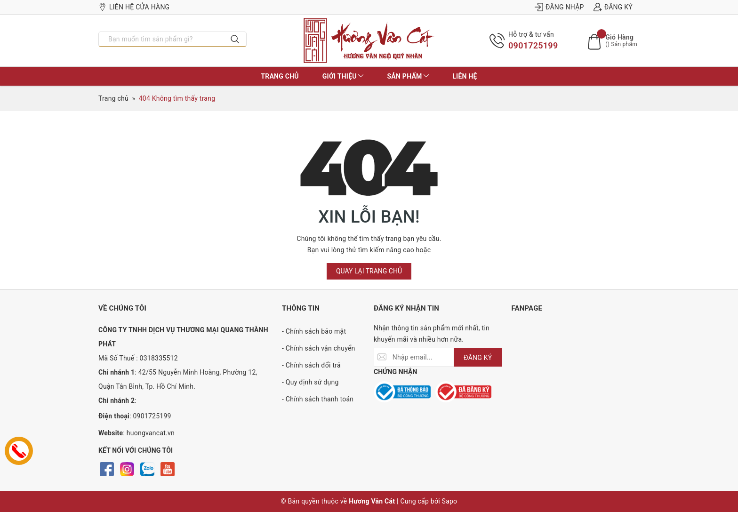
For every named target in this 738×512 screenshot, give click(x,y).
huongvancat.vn (151, 433)
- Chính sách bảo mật (314, 331)
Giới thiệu (343, 76)
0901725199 (533, 45)
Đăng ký (613, 7)
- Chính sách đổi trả (311, 365)
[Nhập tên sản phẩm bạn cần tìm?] (161, 39)
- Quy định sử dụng (310, 382)
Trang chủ (279, 76)
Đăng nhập (559, 7)
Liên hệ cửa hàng (133, 7)
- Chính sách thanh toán (317, 399)
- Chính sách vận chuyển (318, 348)
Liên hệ (464, 76)
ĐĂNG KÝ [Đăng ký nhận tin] (478, 357)
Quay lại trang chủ (369, 271)
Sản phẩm (408, 76)
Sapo (449, 501)
